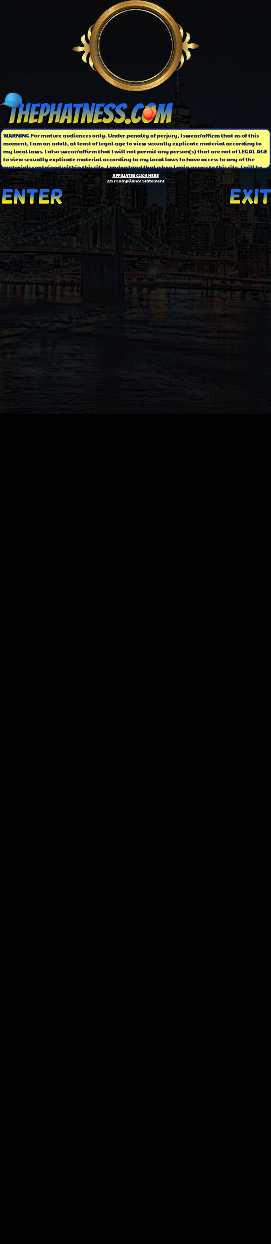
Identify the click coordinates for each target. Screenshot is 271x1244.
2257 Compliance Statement (135, 180)
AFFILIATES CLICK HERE (135, 175)
